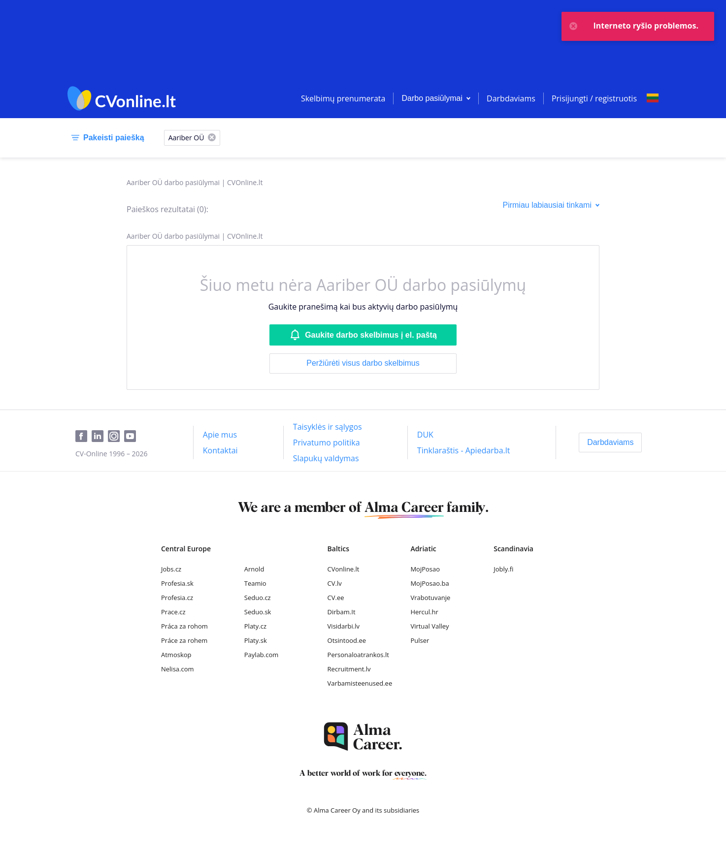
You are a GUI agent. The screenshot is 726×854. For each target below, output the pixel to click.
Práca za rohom (184, 626)
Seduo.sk (257, 611)
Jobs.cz (171, 569)
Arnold (254, 569)
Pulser (419, 640)
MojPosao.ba (429, 583)
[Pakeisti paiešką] (105, 138)
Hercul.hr (424, 611)
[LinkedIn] (100, 436)
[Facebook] (83, 436)
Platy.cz (255, 626)
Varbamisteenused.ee (360, 683)
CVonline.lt (344, 569)
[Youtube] (132, 436)
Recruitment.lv (349, 668)
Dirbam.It (342, 611)
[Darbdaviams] (610, 442)
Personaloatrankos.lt (358, 654)
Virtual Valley (429, 626)
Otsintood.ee (347, 640)
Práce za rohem (184, 640)
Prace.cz (173, 611)
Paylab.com (261, 654)
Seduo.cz (257, 597)
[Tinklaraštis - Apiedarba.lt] (463, 450)
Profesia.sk (177, 583)
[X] (212, 138)
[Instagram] (116, 436)
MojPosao (425, 569)
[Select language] (653, 98)
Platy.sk (255, 640)
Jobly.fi (503, 569)
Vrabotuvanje (430, 597)
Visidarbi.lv (344, 626)
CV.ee (336, 597)
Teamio (255, 583)
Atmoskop (176, 654)
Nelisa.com (177, 668)
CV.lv (335, 583)
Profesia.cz (177, 597)
